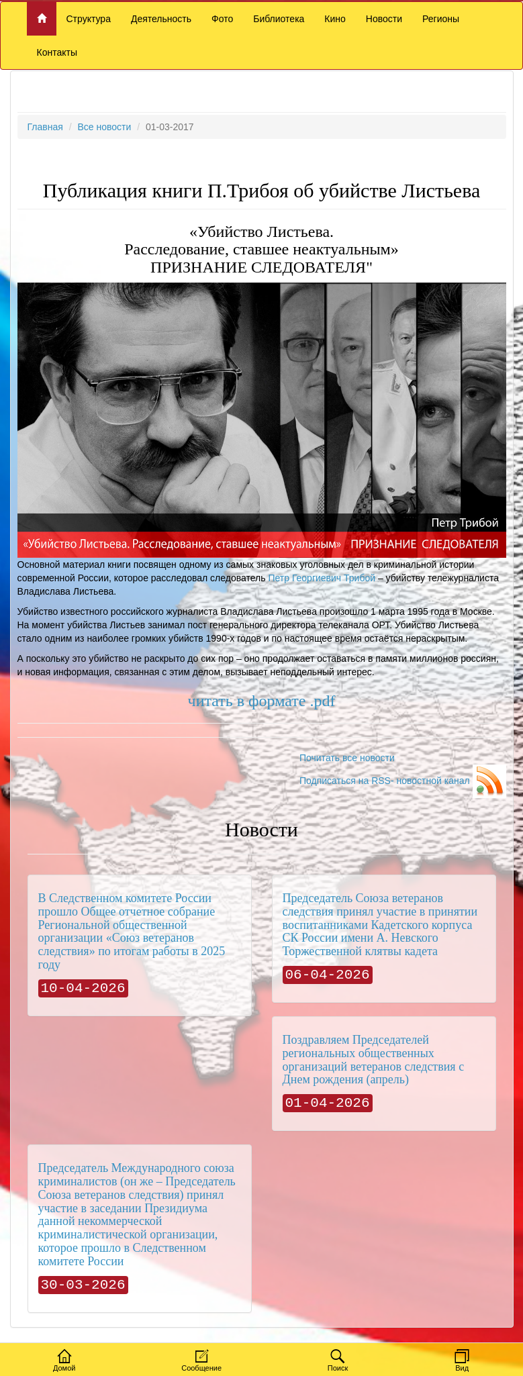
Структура (88, 18)
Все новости (104, 126)
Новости (384, 18)
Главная (45, 126)
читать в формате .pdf (262, 700)
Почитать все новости (347, 757)
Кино (335, 18)
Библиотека (278, 18)
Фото (222, 18)
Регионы (440, 18)
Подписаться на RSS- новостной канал (402, 780)
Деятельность (161, 18)
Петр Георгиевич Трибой (321, 578)
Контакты (57, 52)
